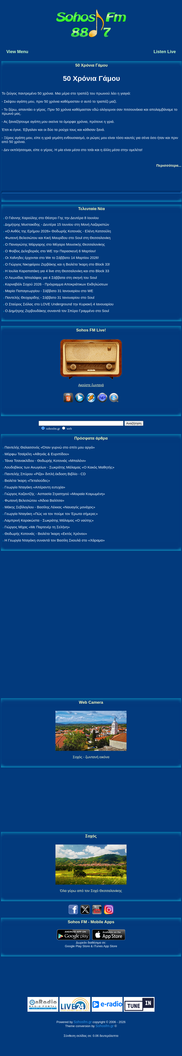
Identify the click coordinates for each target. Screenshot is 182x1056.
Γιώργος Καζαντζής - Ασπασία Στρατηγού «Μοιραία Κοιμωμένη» (55, 494)
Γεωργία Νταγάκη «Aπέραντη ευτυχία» (35, 487)
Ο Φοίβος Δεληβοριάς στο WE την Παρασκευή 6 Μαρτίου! (50, 251)
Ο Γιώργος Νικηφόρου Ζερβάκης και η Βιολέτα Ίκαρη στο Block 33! (57, 264)
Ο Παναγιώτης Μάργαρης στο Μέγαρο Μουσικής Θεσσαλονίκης (55, 244)
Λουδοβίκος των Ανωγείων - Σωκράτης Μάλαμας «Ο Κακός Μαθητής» (59, 467)
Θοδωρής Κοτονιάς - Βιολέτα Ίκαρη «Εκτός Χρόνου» (46, 534)
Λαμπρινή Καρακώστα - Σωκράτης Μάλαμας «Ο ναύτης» (49, 520)
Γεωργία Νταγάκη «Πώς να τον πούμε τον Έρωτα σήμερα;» (51, 514)
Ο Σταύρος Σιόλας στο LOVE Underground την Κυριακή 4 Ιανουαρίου (59, 304)
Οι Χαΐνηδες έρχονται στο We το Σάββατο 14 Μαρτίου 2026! (52, 258)
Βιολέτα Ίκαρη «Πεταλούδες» (27, 480)
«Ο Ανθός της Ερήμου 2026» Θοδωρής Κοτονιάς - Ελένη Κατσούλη (58, 231)
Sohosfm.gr (83, 1022)
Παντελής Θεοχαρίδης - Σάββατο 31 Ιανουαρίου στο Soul (49, 297)
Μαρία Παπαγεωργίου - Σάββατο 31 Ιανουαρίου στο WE (49, 291)
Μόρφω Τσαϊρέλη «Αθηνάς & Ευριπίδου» (37, 454)
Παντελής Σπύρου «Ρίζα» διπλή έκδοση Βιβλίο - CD (45, 474)
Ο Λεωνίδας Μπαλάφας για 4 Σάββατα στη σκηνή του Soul (51, 277)
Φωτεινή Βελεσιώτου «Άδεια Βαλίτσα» (34, 500)
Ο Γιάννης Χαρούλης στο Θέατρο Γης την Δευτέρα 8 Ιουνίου (52, 218)
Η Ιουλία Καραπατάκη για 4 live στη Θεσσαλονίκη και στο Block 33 (57, 271)
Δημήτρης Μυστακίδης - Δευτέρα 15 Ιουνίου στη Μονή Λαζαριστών (57, 224)
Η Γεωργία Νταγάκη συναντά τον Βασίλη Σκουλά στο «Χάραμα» (55, 540)
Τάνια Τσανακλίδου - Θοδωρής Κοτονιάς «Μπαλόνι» (45, 461)
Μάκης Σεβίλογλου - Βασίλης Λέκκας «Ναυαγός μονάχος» (50, 507)
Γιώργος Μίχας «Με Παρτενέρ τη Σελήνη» (37, 527)
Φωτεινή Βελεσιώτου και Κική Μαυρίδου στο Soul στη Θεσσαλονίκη (57, 238)
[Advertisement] (91, 625)
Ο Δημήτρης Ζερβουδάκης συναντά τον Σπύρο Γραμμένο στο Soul (57, 311)
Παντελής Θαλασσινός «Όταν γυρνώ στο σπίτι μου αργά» (50, 447)
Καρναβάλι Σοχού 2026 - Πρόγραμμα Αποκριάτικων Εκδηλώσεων (56, 284)
